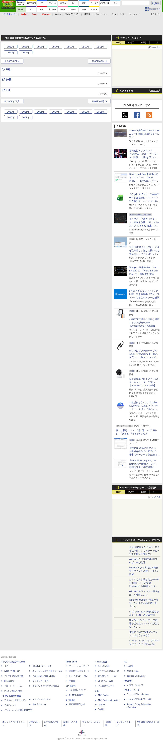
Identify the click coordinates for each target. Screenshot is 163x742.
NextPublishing (39, 704)
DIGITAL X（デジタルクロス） (46, 686)
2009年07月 (13, 61)
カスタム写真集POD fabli (139, 699)
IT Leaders (9, 681)
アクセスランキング (130, 38)
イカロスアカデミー (107, 686)
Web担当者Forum (12, 671)
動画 (122, 14)
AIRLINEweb (104, 666)
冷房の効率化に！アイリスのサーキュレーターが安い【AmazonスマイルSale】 (144, 382)
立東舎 (72, 681)
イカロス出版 (101, 662)
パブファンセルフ (135, 685)
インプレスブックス (41, 699)
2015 (40, 47)
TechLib (101, 709)
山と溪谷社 (71, 686)
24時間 (131, 42)
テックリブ (100, 705)
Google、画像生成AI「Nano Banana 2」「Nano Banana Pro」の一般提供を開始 (143, 270)
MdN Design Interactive (108, 700)
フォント (133, 14)
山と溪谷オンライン (78, 690)
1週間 (143, 42)
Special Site (126, 90)
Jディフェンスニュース (108, 671)
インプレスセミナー (41, 681)
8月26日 (6, 69)
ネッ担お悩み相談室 (13, 691)
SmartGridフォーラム (42, 666)
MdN (97, 691)
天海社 (130, 666)
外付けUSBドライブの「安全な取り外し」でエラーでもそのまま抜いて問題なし (144, 550)
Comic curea (132, 671)
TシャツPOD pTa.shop (138, 694)
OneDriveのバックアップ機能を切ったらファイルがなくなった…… (144, 623)
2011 (100, 47)
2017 (10, 47)
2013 (70, 47)
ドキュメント (101, 14)
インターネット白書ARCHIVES (18, 710)
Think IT (7, 666)
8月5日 (6, 90)
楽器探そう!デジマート (79, 671)
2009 (25, 52)
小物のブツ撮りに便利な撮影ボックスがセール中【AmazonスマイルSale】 (144, 322)
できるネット (10, 705)
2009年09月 (98, 61)
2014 (55, 47)
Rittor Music (71, 662)
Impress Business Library (43, 676)
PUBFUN (128, 681)
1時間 (118, 42)
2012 (85, 47)
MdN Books (103, 695)
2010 (10, 52)
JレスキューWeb (105, 681)
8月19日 (6, 79)
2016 (25, 47)
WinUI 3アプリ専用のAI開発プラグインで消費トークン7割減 (143, 571)
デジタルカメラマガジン (15, 700)
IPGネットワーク (131, 690)
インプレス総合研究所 (14, 676)
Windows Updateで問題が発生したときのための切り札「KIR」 (143, 603)
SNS (114, 14)
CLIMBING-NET (76, 695)
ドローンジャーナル (13, 686)
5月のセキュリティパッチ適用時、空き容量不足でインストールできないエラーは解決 (144, 294)
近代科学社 (71, 700)
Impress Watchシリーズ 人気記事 (138, 487)
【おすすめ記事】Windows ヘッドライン (140, 540)
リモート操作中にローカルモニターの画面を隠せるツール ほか (145, 133)
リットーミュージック (79, 666)
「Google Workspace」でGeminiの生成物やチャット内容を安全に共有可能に (143, 464)
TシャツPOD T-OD (78, 676)
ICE (125, 662)
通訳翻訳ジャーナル (107, 676)
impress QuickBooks (136, 676)
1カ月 (156, 42)
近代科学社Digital (76, 704)
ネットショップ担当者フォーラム (47, 671)
